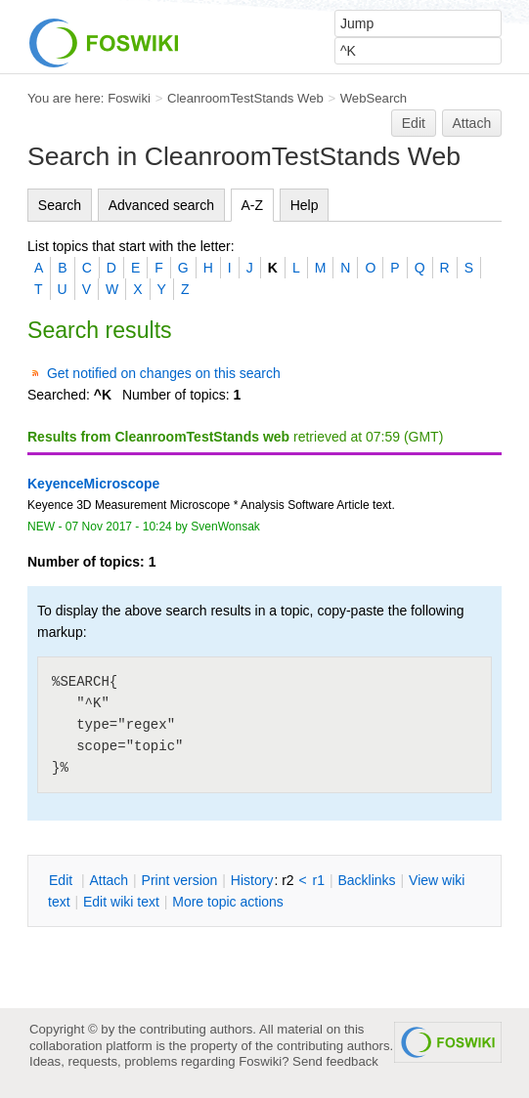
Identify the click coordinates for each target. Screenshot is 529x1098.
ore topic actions (228, 901)
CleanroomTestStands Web (245, 98)
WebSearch (374, 98)
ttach (108, 880)
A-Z (253, 205)
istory (252, 880)
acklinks (366, 880)
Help (304, 205)
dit (62, 880)
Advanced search (161, 205)
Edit (413, 123)
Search (59, 205)
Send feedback (335, 1061)
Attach (472, 123)
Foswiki (129, 98)
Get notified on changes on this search (164, 373)
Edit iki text (121, 901)
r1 (319, 880)
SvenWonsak (225, 526)
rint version (180, 880)
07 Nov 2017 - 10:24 (119, 526)
